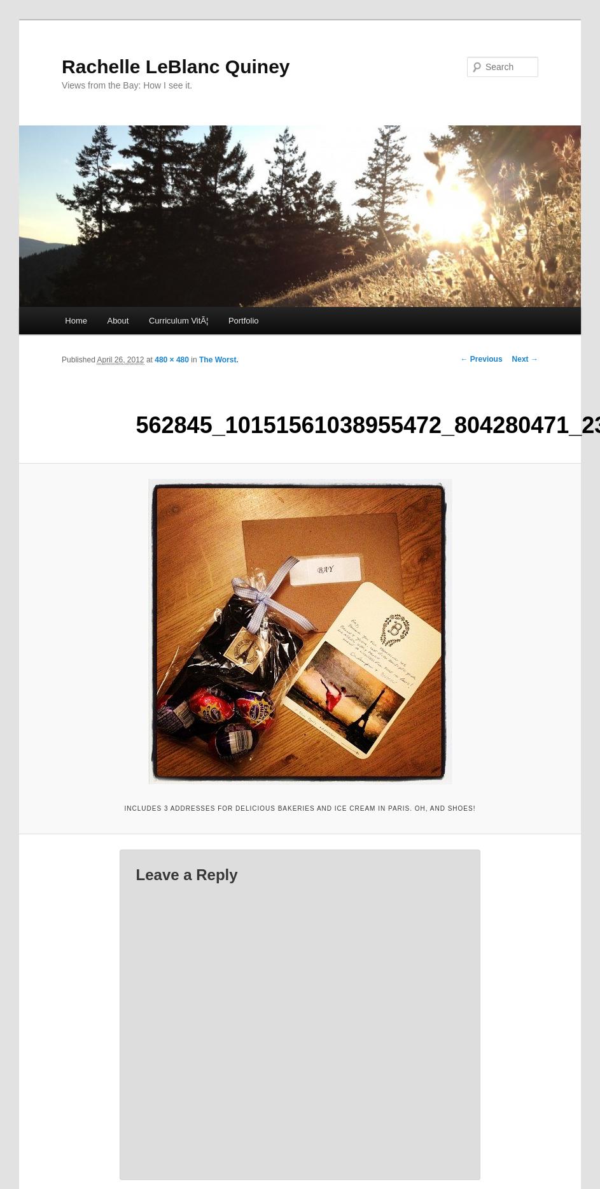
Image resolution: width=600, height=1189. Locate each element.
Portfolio (243, 320)
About (118, 320)
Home (76, 320)
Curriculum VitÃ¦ (178, 320)
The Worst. (219, 359)
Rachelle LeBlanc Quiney (176, 66)
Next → (525, 359)
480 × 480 (172, 359)
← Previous (482, 359)
